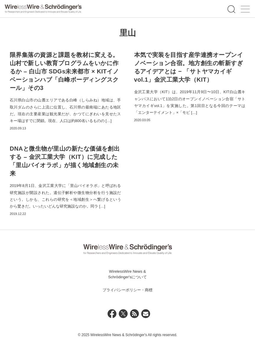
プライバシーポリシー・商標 (127, 290)
